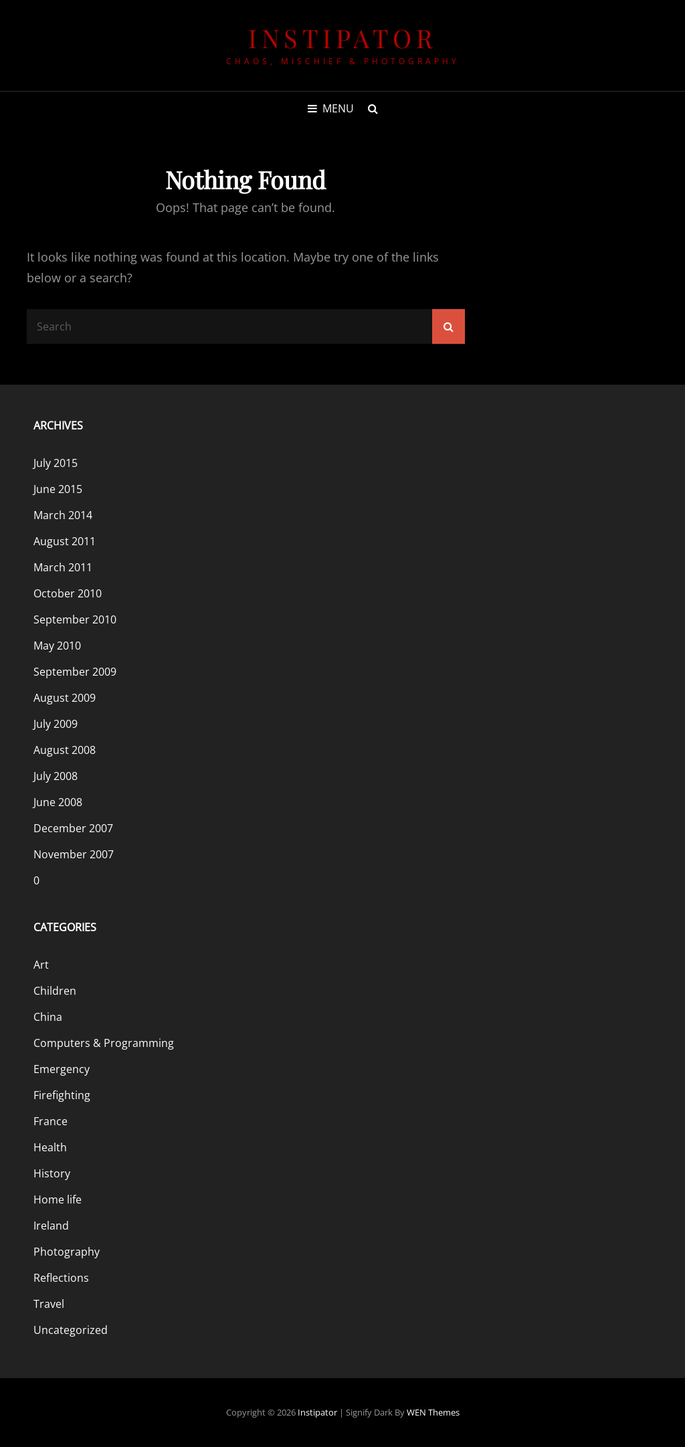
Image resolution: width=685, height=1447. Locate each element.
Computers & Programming (103, 1043)
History (51, 1173)
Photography (66, 1251)
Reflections (61, 1277)
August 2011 (64, 541)
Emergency (61, 1069)
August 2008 (64, 750)
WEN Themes (433, 1412)
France (50, 1121)
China (47, 1016)
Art (41, 964)
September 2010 (74, 619)
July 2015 (55, 463)
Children (54, 990)
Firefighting (61, 1095)
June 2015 (57, 489)
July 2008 (55, 776)
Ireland (51, 1225)
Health (50, 1147)
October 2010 (67, 593)
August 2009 (64, 697)
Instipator (342, 38)
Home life (57, 1199)
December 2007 (73, 828)
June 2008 (57, 802)
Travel (48, 1303)
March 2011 (62, 567)
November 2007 (73, 854)
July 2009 (55, 723)
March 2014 (62, 515)
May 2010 (57, 645)
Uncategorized (70, 1330)
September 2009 (74, 671)
